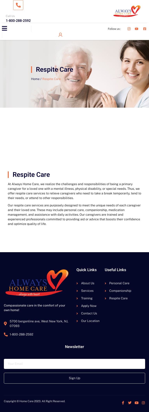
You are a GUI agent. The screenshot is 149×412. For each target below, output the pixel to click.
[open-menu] (4, 29)
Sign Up (74, 378)
